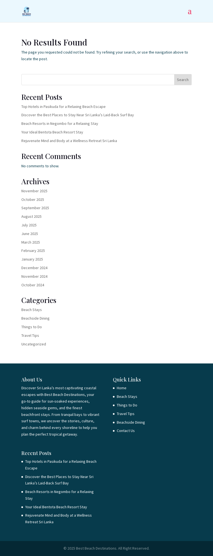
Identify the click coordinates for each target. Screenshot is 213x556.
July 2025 (29, 225)
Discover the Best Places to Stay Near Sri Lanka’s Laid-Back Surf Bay (77, 114)
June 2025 (29, 233)
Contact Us (126, 430)
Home (121, 387)
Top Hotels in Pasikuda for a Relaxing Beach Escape (63, 106)
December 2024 (34, 267)
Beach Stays (31, 309)
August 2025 (31, 216)
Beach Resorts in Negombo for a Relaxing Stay (59, 123)
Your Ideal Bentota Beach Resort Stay (52, 132)
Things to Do (31, 326)
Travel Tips (30, 335)
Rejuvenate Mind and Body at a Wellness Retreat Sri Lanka (69, 140)
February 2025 (33, 250)
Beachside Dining (35, 318)
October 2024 (32, 284)
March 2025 (30, 242)
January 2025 (32, 259)
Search (183, 79)
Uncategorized (33, 344)
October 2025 (32, 199)
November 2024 (34, 276)
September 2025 (35, 207)
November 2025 (34, 190)
